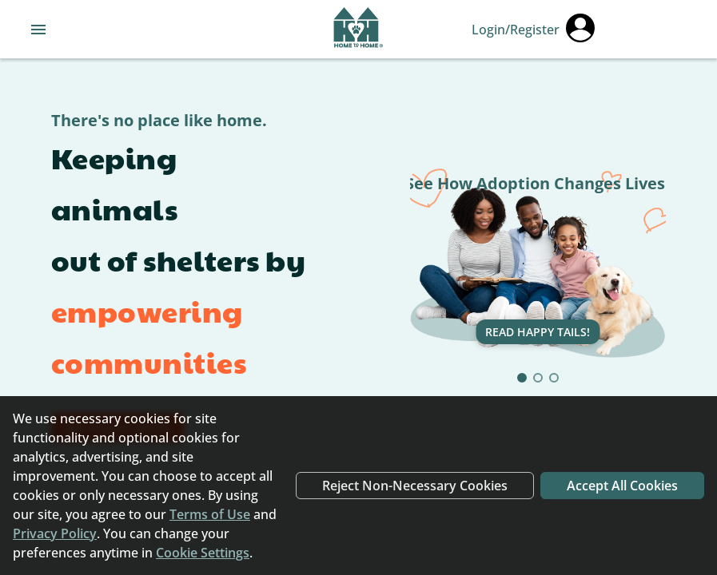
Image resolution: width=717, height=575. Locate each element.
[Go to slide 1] (522, 378)
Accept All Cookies (622, 485)
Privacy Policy (55, 533)
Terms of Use (209, 514)
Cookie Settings (202, 552)
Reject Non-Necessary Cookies (415, 485)
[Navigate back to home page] (358, 29)
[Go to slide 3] (554, 378)
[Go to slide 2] (538, 378)
